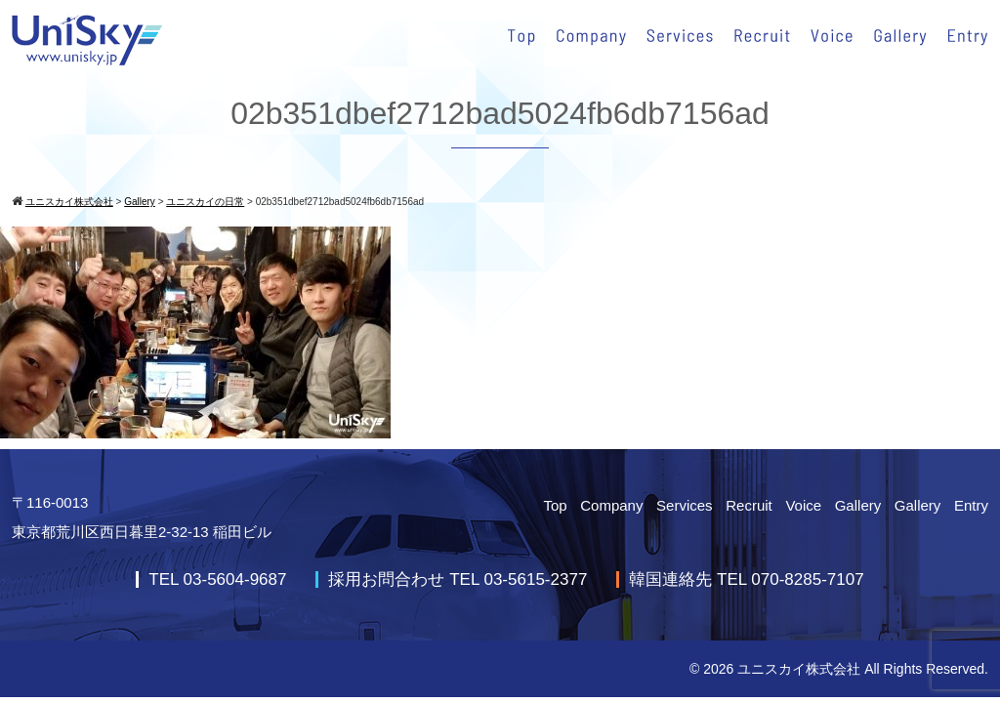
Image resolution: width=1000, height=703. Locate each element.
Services (684, 505)
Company (611, 505)
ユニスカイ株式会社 (798, 669)
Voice (803, 505)
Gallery (858, 505)
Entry (971, 505)
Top (554, 505)
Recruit (749, 505)
